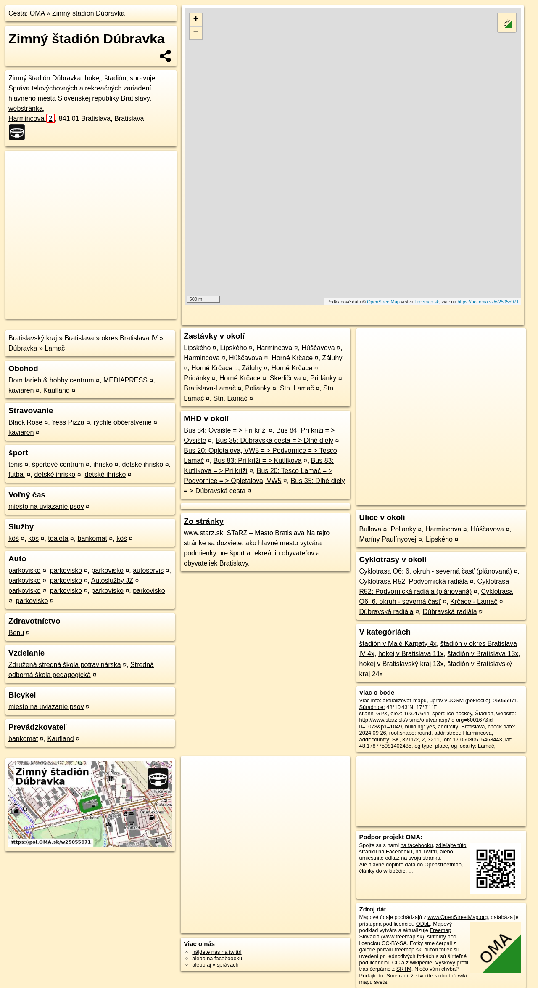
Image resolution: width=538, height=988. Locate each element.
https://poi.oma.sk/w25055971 (488, 301)
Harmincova (31, 118)
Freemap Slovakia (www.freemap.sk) (405, 933)
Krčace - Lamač (473, 601)
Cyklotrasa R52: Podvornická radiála (413, 581)
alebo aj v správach (215, 964)
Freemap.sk (426, 301)
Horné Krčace (292, 357)
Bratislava (79, 338)
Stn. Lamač (297, 388)
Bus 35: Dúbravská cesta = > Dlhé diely (274, 440)
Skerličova (285, 378)
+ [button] (196, 19)
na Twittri (426, 851)
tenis (15, 464)
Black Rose (25, 422)
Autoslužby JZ (112, 580)
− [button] (196, 33)
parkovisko (24, 570)
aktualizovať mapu (405, 700)
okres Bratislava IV (129, 338)
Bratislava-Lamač (210, 388)
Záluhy (332, 357)
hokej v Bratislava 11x (411, 653)
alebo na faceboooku (217, 958)
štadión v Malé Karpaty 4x (398, 643)
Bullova (370, 529)
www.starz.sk (203, 532)
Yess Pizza (68, 422)
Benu (16, 632)
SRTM (403, 969)
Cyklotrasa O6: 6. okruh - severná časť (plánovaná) (435, 571)
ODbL (423, 924)
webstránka (25, 108)
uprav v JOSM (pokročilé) (460, 700)
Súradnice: (372, 707)
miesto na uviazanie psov (46, 506)
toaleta (58, 538)
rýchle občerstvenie (123, 422)
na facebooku (417, 845)
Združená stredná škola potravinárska (64, 664)
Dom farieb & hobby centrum (51, 380)
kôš (13, 538)
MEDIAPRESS (125, 380)
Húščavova (318, 347)
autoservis (148, 570)
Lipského (197, 347)
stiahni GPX (373, 713)
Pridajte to (371, 975)
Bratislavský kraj (32, 338)
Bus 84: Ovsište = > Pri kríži (225, 430)
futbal (16, 474)
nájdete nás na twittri (216, 952)
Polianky (257, 388)
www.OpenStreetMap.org (457, 917)
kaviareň (21, 390)
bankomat (92, 538)
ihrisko (103, 464)
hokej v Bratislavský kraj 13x (401, 663)
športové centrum (58, 464)
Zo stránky (204, 521)
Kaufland (56, 390)
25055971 (505, 700)
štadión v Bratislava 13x (482, 653)
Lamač (55, 348)
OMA (37, 13)
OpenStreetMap (383, 301)
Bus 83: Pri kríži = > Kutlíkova (258, 460)
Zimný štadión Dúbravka (88, 13)
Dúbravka (22, 348)
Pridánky (197, 378)
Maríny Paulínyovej (388, 539)
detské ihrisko (142, 464)
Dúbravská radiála (386, 611)
